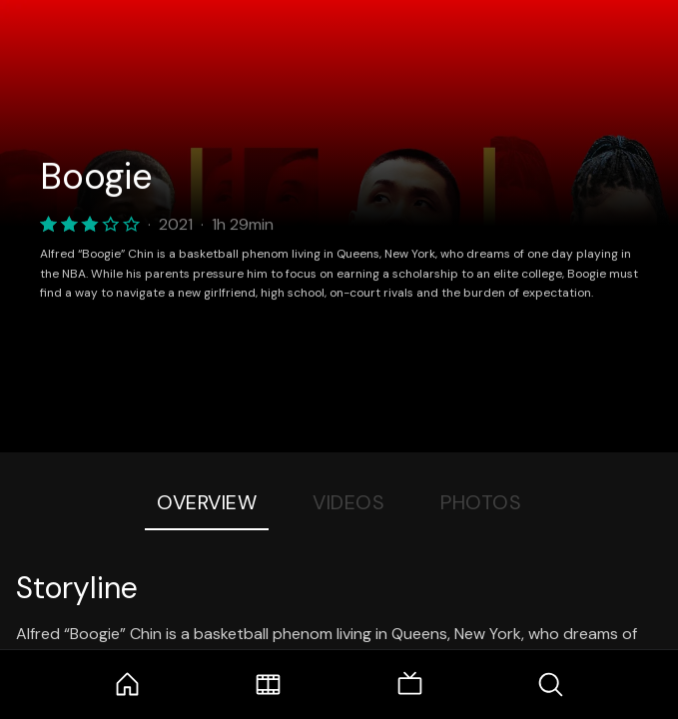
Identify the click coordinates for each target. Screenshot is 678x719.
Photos (480, 502)
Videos (348, 502)
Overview (207, 502)
